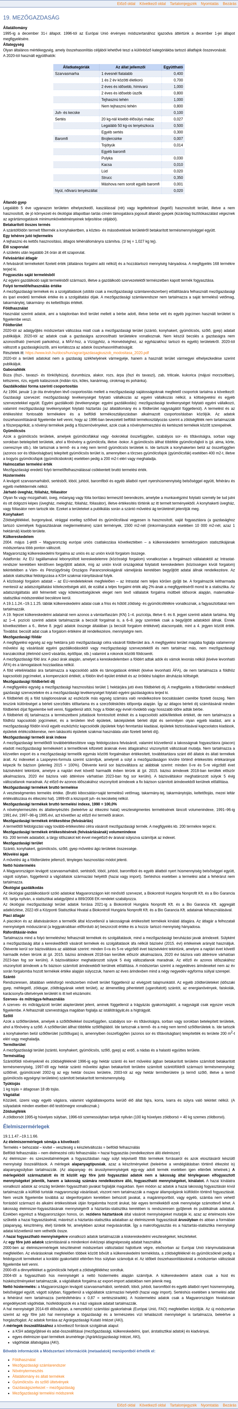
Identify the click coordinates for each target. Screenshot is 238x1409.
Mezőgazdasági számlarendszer (39, 1365)
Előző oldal (126, 4)
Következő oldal (152, 4)
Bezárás (229, 4)
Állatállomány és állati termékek (38, 1376)
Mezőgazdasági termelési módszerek (43, 1393)
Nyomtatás (209, 4)
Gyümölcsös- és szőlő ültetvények (40, 1382)
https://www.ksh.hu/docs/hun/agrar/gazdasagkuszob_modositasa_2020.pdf (87, 353)
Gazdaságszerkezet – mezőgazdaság (43, 1387)
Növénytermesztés (27, 1371)
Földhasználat (24, 1360)
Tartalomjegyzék (183, 4)
